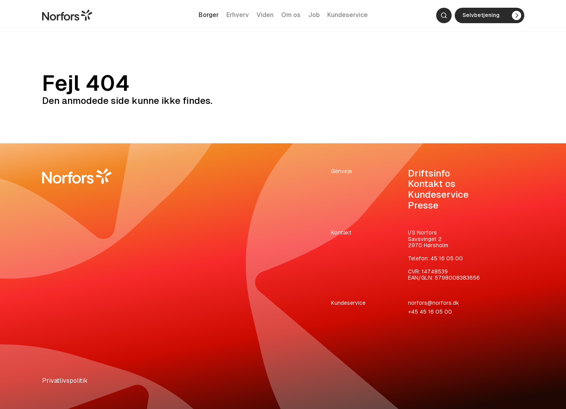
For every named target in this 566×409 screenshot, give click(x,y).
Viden (265, 16)
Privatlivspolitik (65, 380)
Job (314, 16)
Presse (423, 205)
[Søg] (444, 17)
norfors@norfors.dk (433, 303)
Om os (291, 16)
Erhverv (237, 16)
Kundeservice (347, 16)
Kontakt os (432, 183)
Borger (209, 16)
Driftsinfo (429, 173)
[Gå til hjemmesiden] (67, 16)
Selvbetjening (491, 17)
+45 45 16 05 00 (430, 312)
